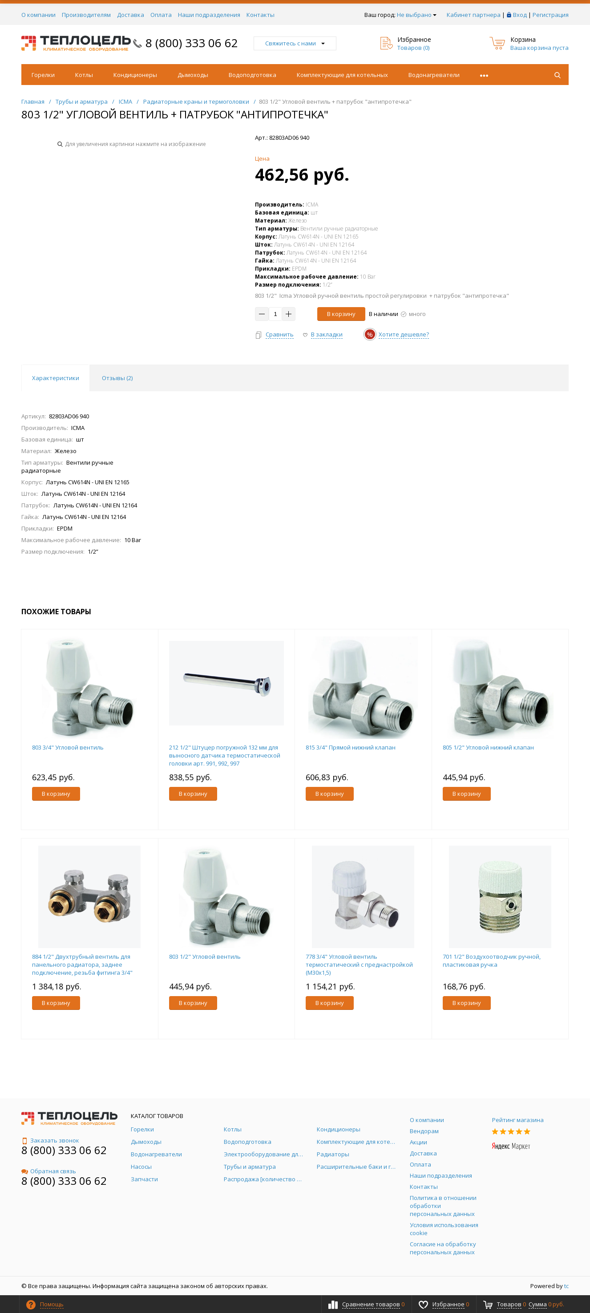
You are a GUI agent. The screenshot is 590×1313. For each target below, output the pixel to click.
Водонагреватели (434, 75)
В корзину (341, 314)
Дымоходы (193, 75)
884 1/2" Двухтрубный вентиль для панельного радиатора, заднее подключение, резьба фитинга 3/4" (82, 964)
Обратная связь (48, 1171)
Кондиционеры (135, 75)
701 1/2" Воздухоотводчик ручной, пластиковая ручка (492, 960)
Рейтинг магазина (518, 1120)
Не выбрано (416, 15)
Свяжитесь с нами (295, 43)
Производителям (86, 15)
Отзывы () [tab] (117, 378)
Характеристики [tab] (55, 378)
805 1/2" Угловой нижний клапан (488, 747)
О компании (38, 15)
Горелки (43, 75)
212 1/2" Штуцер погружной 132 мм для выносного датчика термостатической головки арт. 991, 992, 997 (224, 755)
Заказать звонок (50, 1140)
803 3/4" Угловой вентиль (68, 747)
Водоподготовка (252, 75)
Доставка (130, 15)
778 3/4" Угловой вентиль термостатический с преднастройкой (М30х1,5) (359, 964)
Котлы (84, 75)
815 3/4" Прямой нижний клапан (351, 747)
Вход (520, 15)
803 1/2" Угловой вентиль (205, 956)
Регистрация (551, 15)
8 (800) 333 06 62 (191, 43)
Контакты (261, 15)
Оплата (161, 15)
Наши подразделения (209, 15)
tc (566, 1286)
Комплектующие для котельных (342, 75)
